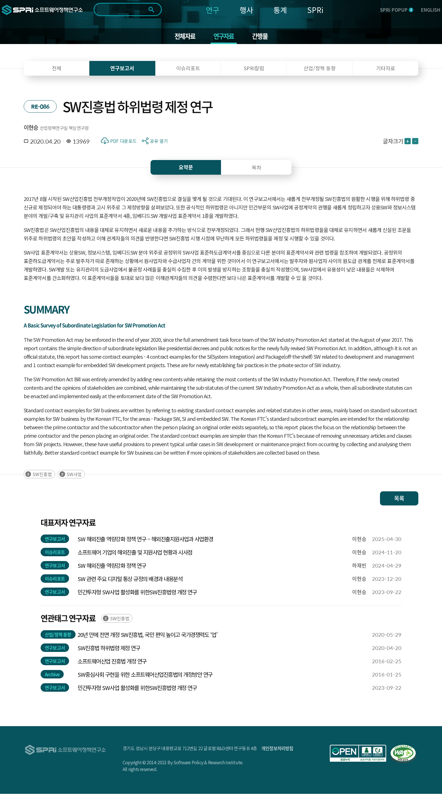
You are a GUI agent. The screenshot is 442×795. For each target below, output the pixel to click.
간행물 (262, 37)
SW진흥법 (42, 475)
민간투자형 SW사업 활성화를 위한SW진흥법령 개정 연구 (137, 593)
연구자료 (224, 37)
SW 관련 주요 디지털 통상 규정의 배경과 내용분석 (130, 580)
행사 (246, 10)
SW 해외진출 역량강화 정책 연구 (112, 566)
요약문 (186, 168)
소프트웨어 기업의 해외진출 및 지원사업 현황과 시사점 (135, 553)
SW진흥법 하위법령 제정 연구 (109, 649)
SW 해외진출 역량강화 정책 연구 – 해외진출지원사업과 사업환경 (145, 540)
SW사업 (74, 475)
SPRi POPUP (396, 9)
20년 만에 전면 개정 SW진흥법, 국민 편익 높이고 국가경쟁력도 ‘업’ (147, 636)
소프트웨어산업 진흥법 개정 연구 (112, 662)
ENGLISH (430, 9)
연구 (212, 10)
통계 (280, 10)
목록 (399, 499)
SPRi (315, 10)
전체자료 (183, 37)
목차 (256, 168)
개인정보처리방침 (277, 749)
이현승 (31, 128)
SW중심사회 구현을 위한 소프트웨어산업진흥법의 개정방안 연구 (145, 675)
